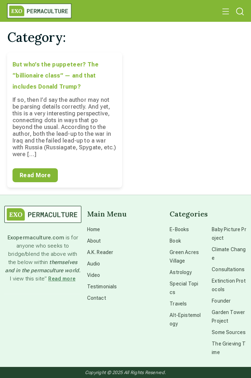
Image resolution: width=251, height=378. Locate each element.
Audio (93, 264)
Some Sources (229, 332)
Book (175, 241)
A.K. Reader (100, 252)
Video (93, 275)
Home (93, 229)
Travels (178, 304)
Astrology (180, 272)
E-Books (179, 229)
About (94, 241)
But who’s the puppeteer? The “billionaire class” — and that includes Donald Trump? (55, 75)
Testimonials (102, 286)
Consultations (228, 269)
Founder (221, 301)
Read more (61, 279)
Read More (35, 175)
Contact (96, 298)
